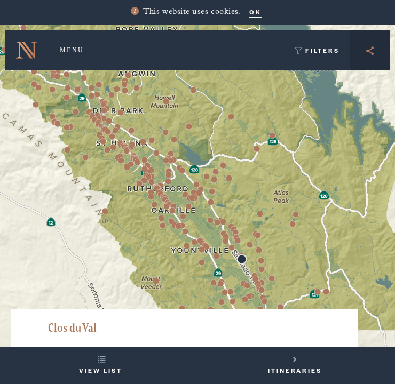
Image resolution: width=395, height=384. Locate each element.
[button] (136, 88)
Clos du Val (72, 328)
